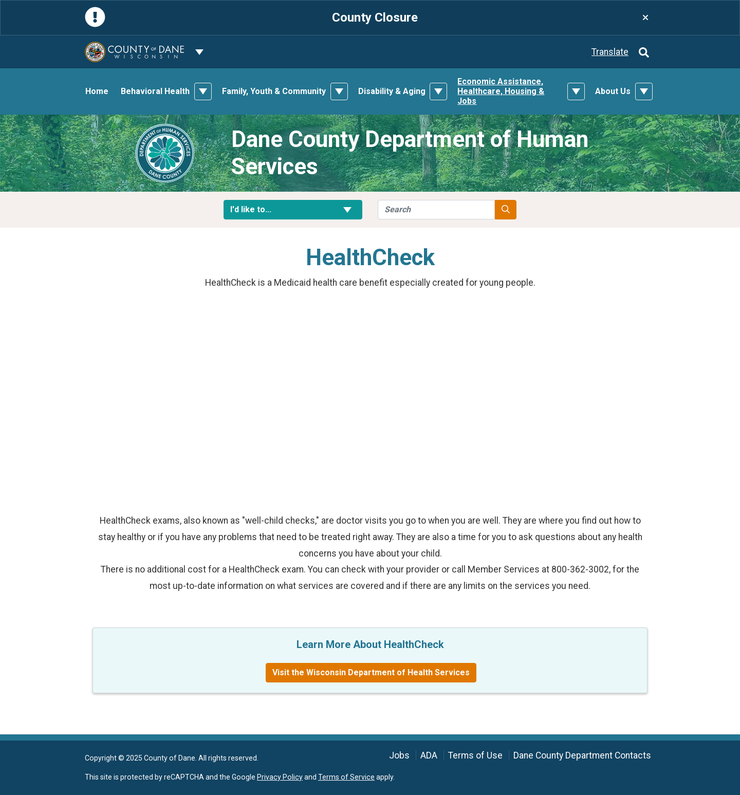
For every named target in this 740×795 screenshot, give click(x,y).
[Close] (645, 18)
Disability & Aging (391, 91)
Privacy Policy (280, 777)
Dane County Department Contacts (582, 755)
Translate (609, 52)
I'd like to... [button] (293, 209)
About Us (613, 91)
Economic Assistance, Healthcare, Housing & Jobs (500, 91)
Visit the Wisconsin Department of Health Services (371, 672)
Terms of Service (346, 777)
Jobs (399, 755)
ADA (428, 755)
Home (96, 91)
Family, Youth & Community (274, 91)
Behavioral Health (155, 91)
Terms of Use (475, 755)
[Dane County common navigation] (199, 52)
